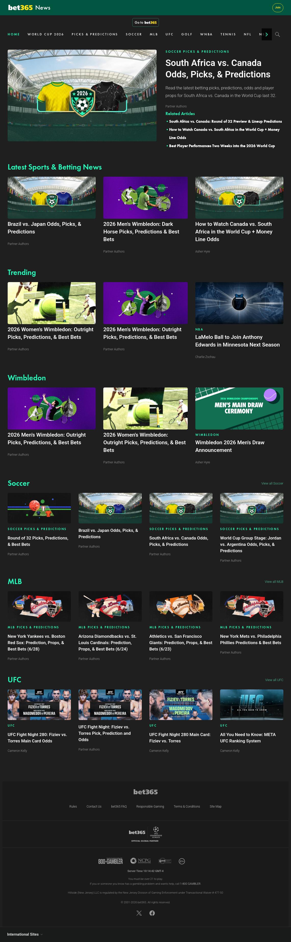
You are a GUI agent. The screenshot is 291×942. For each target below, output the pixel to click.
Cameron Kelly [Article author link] (17, 751)
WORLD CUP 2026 (46, 34)
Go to (146, 22)
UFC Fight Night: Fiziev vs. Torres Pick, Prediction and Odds (105, 733)
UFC (170, 34)
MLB (154, 34)
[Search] (277, 34)
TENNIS (228, 34)
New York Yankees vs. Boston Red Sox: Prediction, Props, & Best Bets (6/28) (36, 643)
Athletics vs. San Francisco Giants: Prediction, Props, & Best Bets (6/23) (180, 643)
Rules (73, 806)
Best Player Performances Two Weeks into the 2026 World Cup (222, 145)
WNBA (206, 34)
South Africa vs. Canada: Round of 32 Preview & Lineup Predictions (225, 121)
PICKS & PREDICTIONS (95, 34)
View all (272, 483)
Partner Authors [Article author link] (18, 554)
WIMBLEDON (207, 435)
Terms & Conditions (187, 806)
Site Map (215, 806)
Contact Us (94, 806)
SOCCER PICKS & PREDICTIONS (198, 51)
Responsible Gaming (150, 806)
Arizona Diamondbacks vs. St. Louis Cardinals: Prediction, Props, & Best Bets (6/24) (108, 643)
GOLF (187, 34)
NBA (199, 329)
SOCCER (134, 34)
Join (278, 7)
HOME (14, 34)
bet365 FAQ (119, 806)
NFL (248, 34)
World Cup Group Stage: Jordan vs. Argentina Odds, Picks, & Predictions (250, 544)
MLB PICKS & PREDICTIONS (33, 627)
